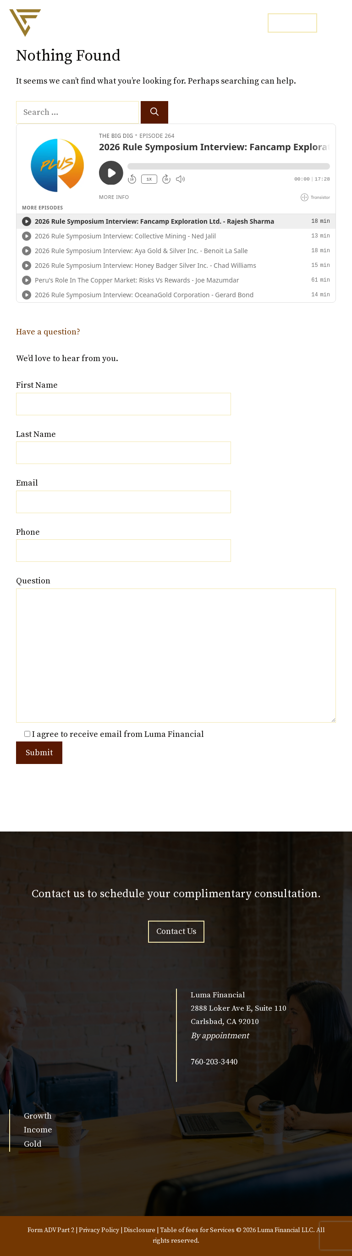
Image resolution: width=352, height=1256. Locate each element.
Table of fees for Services (197, 1230)
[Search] (154, 112)
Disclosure (139, 1230)
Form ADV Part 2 (51, 1230)
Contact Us (176, 931)
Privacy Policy (99, 1230)
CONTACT (292, 22)
